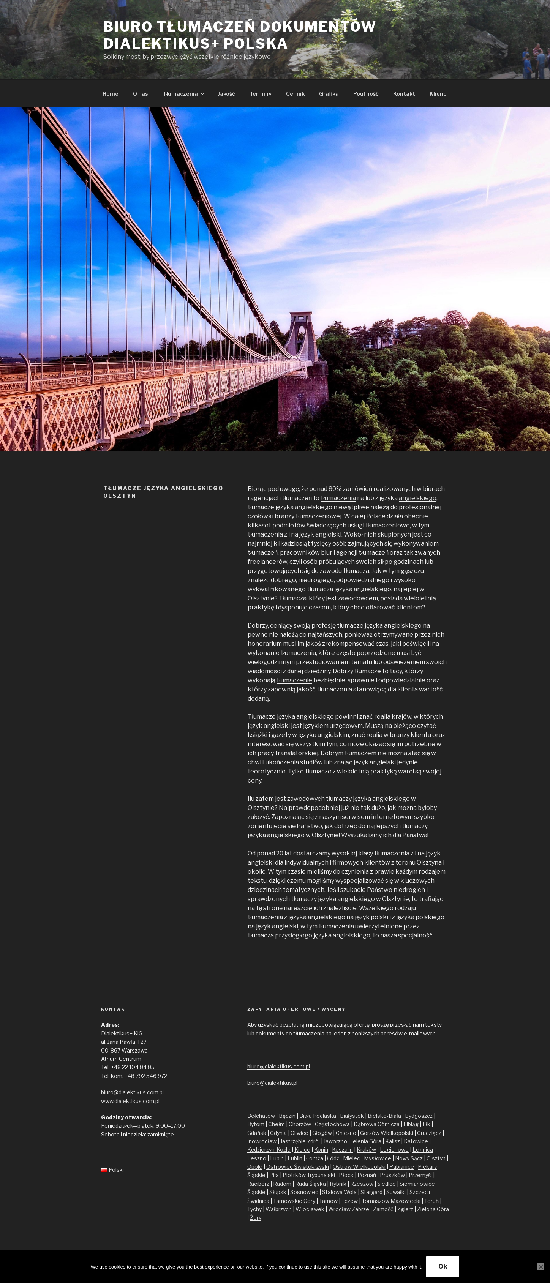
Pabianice (401, 1166)
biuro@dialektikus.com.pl (132, 1092)
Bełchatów (261, 1116)
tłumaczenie (294, 680)
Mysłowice (377, 1158)
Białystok (352, 1116)
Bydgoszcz (419, 1116)
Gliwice (299, 1133)
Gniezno (346, 1133)
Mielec (351, 1158)
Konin (321, 1149)
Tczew (349, 1201)
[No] (540, 1266)
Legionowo (394, 1149)
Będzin (287, 1116)
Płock (346, 1175)
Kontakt (404, 93)
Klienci (439, 93)
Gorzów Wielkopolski (386, 1133)
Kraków (366, 1149)
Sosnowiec (304, 1192)
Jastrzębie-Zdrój (300, 1141)
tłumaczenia (338, 498)
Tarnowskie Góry (294, 1201)
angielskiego (417, 498)
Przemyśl (420, 1175)
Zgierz (405, 1209)
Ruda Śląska (310, 1183)
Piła (274, 1175)
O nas (140, 93)
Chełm (276, 1124)
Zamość (383, 1209)
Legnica (422, 1149)
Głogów (322, 1133)
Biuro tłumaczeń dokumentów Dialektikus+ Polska (240, 35)
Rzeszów (361, 1183)
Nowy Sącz (409, 1158)
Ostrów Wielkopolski (359, 1166)
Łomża (314, 1158)
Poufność (366, 93)
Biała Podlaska (317, 1116)
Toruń (431, 1201)
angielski (328, 534)
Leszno (256, 1158)
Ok (442, 1266)
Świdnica (258, 1201)
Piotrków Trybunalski (309, 1175)
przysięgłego (293, 935)
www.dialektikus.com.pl (130, 1101)
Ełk (426, 1124)
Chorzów (300, 1124)
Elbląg (411, 1124)
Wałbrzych (279, 1209)
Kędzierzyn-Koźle (269, 1149)
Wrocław (340, 1209)
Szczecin (420, 1192)
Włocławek (310, 1209)
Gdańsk (256, 1133)
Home (111, 93)
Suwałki (396, 1192)
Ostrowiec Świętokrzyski (297, 1166)
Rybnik (338, 1183)
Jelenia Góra (366, 1141)
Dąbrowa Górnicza (377, 1124)
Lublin (295, 1158)
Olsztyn (436, 1158)
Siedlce (386, 1183)
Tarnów (328, 1201)
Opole (254, 1166)
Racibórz (258, 1183)
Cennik (295, 93)
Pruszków (392, 1175)
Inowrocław (262, 1141)
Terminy (261, 93)
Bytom (255, 1124)
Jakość (226, 93)
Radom (282, 1183)
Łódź (333, 1158)
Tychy (254, 1209)
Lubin (277, 1158)
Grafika (329, 93)
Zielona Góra (433, 1209)
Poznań (366, 1175)
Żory (255, 1217)
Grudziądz (429, 1133)
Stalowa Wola (339, 1192)
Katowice (416, 1141)
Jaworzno (335, 1141)
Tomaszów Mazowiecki (391, 1201)
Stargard (371, 1192)
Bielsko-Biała (384, 1116)
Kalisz (392, 1141)
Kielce (302, 1149)
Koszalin (342, 1149)
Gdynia (278, 1133)
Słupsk (277, 1192)
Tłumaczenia (184, 93)
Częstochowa (332, 1124)
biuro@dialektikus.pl (272, 1082)
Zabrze (360, 1209)
